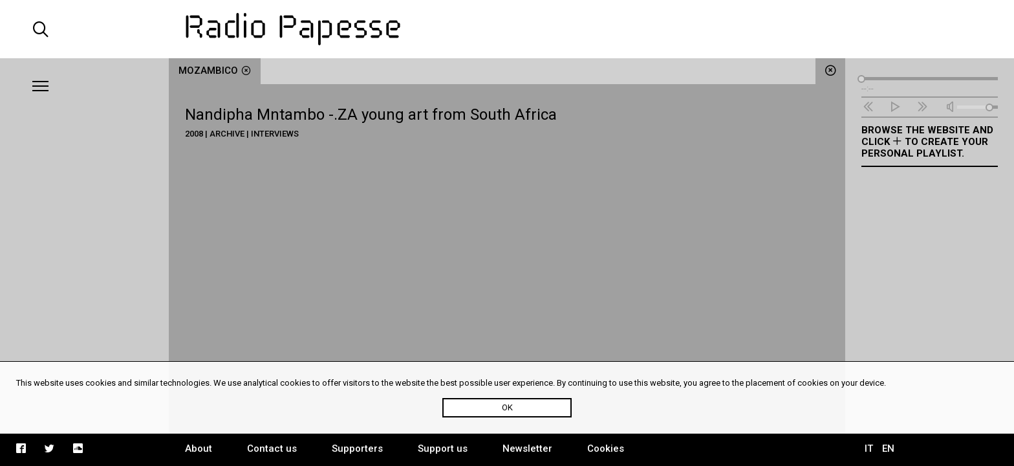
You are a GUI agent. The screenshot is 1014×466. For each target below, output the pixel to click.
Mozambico (214, 70)
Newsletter (527, 448)
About (198, 448)
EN (888, 448)
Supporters (357, 448)
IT (869, 448)
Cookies (605, 448)
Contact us (272, 448)
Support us (443, 448)
